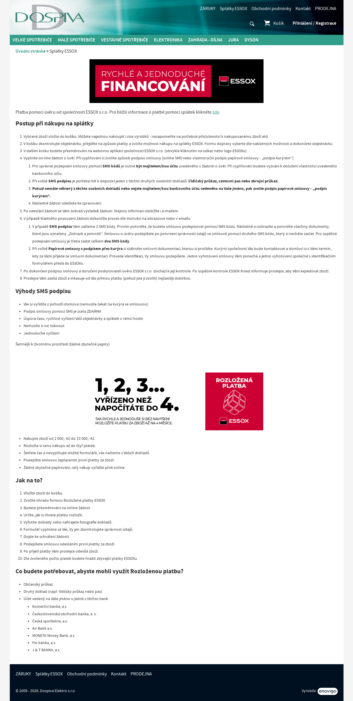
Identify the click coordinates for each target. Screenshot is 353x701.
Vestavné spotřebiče (124, 40)
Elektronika (168, 40)
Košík (274, 23)
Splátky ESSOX (233, 8)
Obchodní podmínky (271, 8)
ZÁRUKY (207, 8)
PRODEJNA (325, 8)
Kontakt (303, 8)
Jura (233, 40)
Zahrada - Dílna (205, 40)
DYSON (251, 40)
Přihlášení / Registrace (314, 23)
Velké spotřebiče (32, 40)
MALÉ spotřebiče (76, 40)
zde (215, 112)
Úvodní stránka (30, 51)
